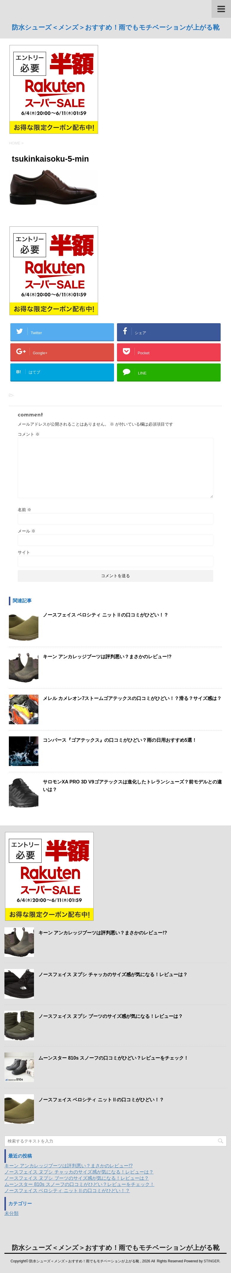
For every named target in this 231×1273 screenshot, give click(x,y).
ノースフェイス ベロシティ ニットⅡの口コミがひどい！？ (105, 614)
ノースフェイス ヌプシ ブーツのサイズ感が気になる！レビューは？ (110, 1016)
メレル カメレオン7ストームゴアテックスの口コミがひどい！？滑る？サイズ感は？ (132, 698)
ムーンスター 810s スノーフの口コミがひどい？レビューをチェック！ (113, 1057)
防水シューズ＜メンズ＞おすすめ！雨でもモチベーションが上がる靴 (115, 28)
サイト (24, 552)
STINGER (211, 1261)
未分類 (11, 1213)
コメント (29, 434)
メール (26, 531)
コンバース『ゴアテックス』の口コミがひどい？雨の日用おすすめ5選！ (120, 740)
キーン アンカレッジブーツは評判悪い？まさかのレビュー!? (107, 656)
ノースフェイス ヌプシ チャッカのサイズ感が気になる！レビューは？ (113, 974)
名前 (24, 509)
